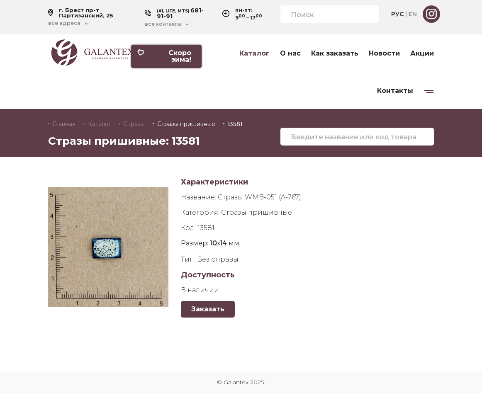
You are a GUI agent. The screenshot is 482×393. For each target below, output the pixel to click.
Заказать (207, 309)
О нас (290, 53)
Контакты (395, 90)
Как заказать (334, 53)
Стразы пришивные (186, 124)
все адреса (64, 23)
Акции (422, 53)
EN (413, 14)
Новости (384, 53)
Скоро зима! (164, 56)
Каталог (254, 53)
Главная (64, 124)
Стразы (134, 124)
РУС (397, 14)
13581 (235, 124)
